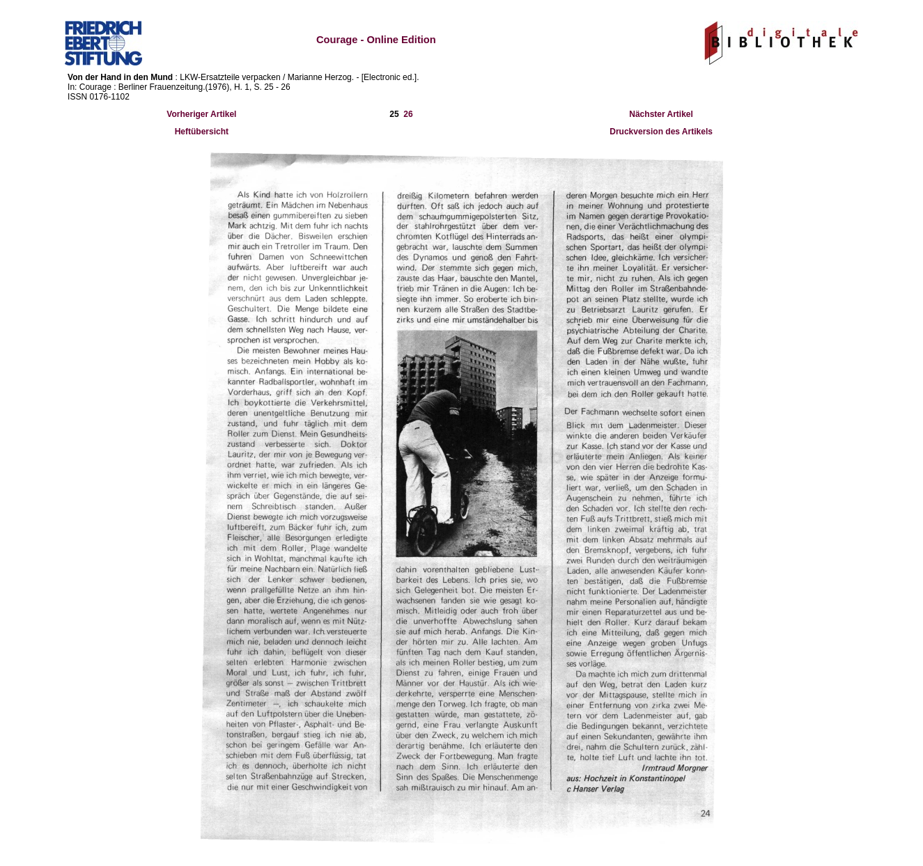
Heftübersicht (201, 131)
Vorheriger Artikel (201, 114)
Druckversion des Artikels (661, 131)
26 (407, 114)
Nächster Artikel (661, 114)
